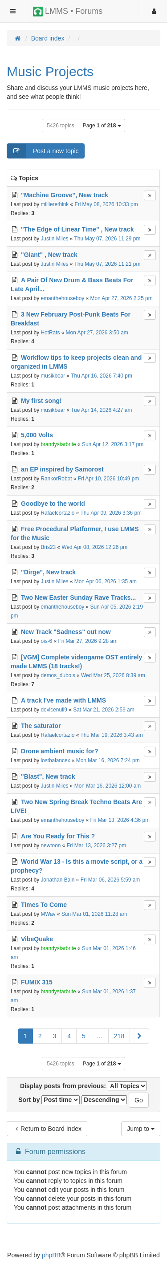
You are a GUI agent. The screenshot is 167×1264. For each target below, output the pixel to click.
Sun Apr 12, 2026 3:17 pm (112, 444)
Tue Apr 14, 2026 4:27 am (101, 410)
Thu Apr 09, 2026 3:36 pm (111, 513)
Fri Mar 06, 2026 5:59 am (110, 880)
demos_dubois (58, 675)
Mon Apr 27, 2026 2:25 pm (121, 298)
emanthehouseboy (62, 298)
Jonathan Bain (57, 880)
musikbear (53, 376)
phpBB (51, 1255)
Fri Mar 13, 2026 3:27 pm (96, 845)
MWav (48, 914)
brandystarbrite (58, 444)
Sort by (49, 1099)
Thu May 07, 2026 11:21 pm (107, 264)
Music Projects (50, 71)
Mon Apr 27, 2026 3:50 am (97, 332)
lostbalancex (55, 760)
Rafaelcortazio (57, 513)
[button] (139, 1036)
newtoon (51, 845)
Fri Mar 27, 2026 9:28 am (88, 641)
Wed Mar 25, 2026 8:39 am (113, 675)
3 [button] (54, 1036)
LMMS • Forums (67, 11)
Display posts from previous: (83, 1085)
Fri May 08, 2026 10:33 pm (106, 204)
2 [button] (40, 1036)
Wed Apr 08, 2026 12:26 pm (94, 547)
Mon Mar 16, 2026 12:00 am (107, 786)
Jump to (141, 1128)
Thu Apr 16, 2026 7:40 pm (101, 376)
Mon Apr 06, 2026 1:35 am (105, 581)
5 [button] (84, 1036)
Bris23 (48, 547)
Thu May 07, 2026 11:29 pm (107, 239)
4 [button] (69, 1036)
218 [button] (119, 1036)
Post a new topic (43, 151)
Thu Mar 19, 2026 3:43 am (111, 735)
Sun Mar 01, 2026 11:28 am (94, 914)
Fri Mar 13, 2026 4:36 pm (120, 820)
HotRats (50, 332)
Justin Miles (54, 239)
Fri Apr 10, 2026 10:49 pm (108, 479)
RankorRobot (56, 479)
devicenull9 (54, 710)
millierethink (55, 204)
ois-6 (46, 641)
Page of (102, 125)
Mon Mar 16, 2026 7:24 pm (108, 760)
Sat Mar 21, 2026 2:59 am (103, 710)
